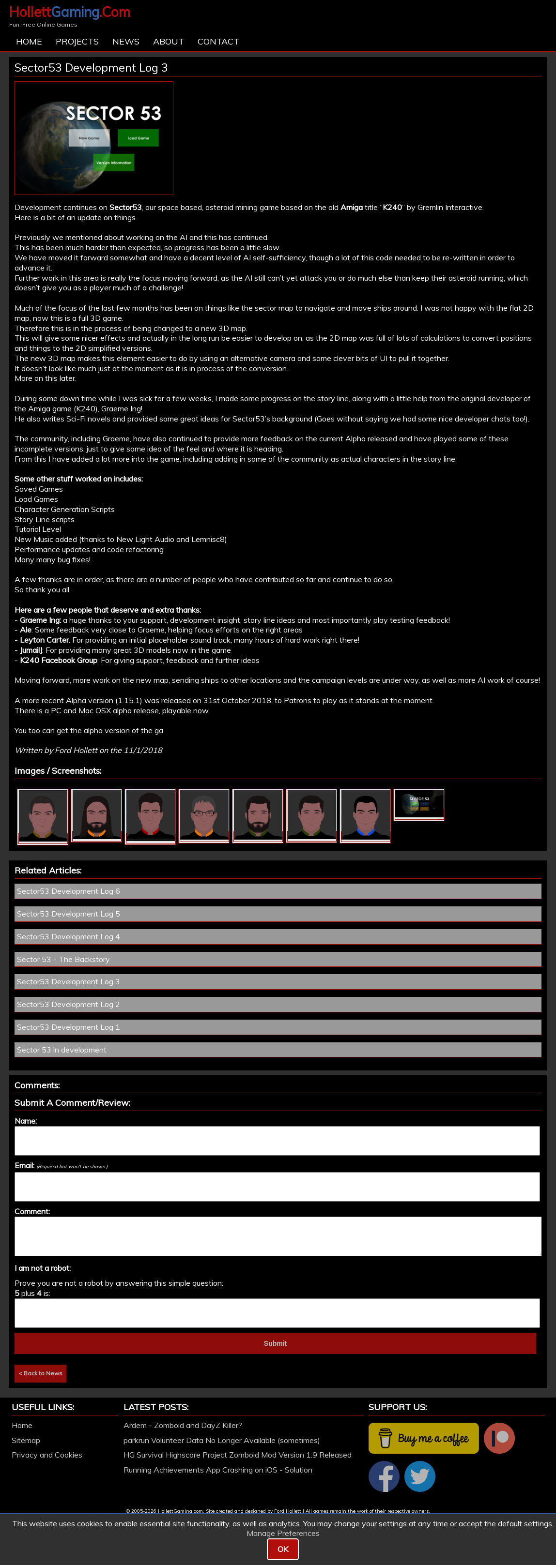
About (168, 41)
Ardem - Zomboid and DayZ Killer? (183, 1425)
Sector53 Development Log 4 (68, 936)
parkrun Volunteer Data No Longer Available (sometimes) (222, 1440)
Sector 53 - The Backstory (63, 959)
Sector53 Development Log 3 (68, 981)
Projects (77, 41)
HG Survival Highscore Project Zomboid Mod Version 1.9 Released (238, 1455)
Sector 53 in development (62, 1049)
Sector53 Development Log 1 (68, 1027)
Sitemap (26, 1440)
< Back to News (40, 1373)
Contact (218, 41)
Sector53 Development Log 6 (68, 891)
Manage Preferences (283, 1533)
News (125, 41)
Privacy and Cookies (47, 1455)
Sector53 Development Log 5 (68, 913)
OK (283, 1549)
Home (29, 41)
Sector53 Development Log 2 (68, 1004)
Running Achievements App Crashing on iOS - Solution (218, 1470)
